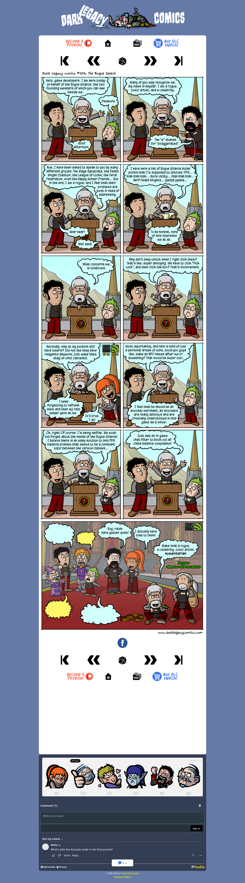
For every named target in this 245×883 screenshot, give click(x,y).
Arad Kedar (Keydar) (130, 873)
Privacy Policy (122, 877)
